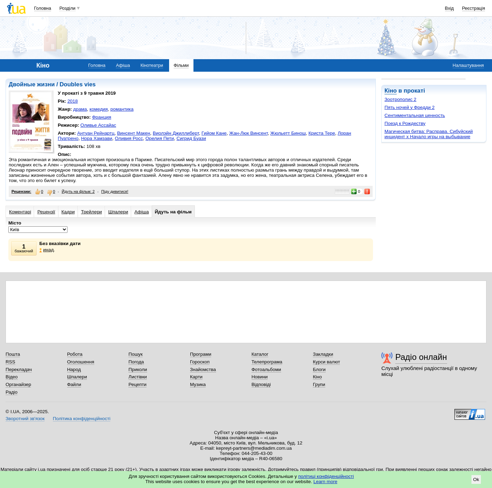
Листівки (137, 376)
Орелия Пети (159, 138)
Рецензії (46, 211)
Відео (12, 376)
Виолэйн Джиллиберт (176, 133)
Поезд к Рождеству (405, 123)
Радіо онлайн (421, 357)
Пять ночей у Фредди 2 (409, 107)
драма (80, 109)
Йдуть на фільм (173, 211)
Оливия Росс (129, 138)
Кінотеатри (152, 65)
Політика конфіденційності (81, 418)
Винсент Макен (133, 133)
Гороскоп (199, 361)
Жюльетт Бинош (288, 133)
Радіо (11, 392)
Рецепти (137, 384)
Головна (42, 8)
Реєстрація (473, 8)
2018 (73, 101)
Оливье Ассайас (98, 125)
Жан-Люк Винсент (248, 133)
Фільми (181, 65)
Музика (198, 384)
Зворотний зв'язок (25, 418)
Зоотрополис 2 (400, 99)
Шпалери (118, 211)
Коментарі (20, 211)
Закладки (323, 354)
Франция (101, 117)
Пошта (13, 354)
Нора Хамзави (96, 138)
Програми (200, 354)
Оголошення (80, 361)
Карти (196, 376)
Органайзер (18, 384)
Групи (319, 384)
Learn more (326, 481)
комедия (98, 109)
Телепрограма (267, 361)
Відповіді (261, 384)
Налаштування (468, 65)
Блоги (319, 369)
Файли (74, 384)
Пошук (135, 354)
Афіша (123, 65)
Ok (476, 479)
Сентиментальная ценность (414, 115)
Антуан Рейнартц (95, 133)
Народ (74, 369)
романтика (121, 109)
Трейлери (91, 211)
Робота (74, 354)
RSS (10, 361)
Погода (136, 361)
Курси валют (326, 361)
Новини (260, 376)
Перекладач (19, 369)
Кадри (68, 211)
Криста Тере (321, 133)
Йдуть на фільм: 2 (78, 191)
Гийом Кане (214, 133)
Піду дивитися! (114, 191)
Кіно (390, 90)
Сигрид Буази (191, 138)
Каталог (260, 354)
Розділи (67, 8)
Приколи (137, 369)
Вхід (449, 8)
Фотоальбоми (266, 369)
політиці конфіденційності (326, 476)
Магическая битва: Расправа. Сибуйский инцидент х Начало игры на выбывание (428, 134)
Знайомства (203, 369)
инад (46, 249)
